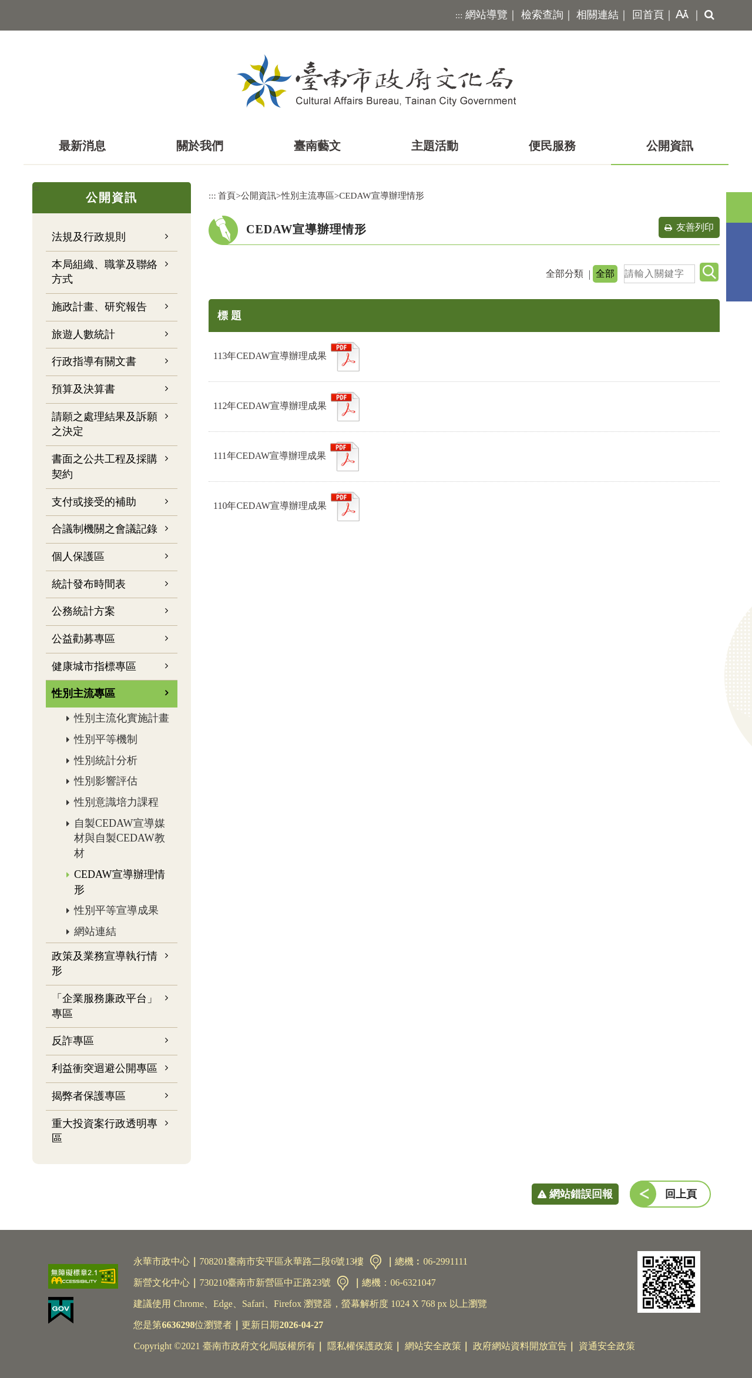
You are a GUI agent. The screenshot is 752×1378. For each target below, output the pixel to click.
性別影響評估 (105, 781)
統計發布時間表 (89, 584)
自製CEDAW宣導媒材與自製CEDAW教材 (119, 838)
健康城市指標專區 (94, 666)
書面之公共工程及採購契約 (104, 466)
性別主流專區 (307, 195)
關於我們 (199, 145)
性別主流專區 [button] (83, 693)
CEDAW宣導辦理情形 (119, 882)
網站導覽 (486, 15)
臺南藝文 (317, 145)
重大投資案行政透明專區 (104, 1131)
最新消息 (82, 145)
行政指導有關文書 (94, 361)
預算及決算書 (83, 389)
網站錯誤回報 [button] (581, 1194)
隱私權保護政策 (360, 1346)
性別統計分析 (105, 760)
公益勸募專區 (83, 639)
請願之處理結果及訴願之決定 (104, 424)
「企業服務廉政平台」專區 (104, 1006)
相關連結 (597, 15)
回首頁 (648, 15)
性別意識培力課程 (116, 802)
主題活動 (434, 145)
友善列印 (695, 227)
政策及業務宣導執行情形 (104, 963)
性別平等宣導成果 (116, 910)
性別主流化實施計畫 (121, 718)
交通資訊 (375, 1262)
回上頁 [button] (681, 1194)
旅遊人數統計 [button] (83, 334)
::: (459, 15)
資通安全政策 (607, 1346)
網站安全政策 (433, 1346)
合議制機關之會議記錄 (104, 529)
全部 (605, 274)
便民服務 (552, 145)
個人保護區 (78, 556)
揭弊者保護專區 (89, 1096)
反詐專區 (73, 1041)
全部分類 (564, 274)
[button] (680, 15)
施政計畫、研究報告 (99, 307)
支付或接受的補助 (94, 502)
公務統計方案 (83, 611)
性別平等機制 (105, 739)
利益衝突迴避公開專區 (104, 1068)
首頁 (227, 195)
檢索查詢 (542, 15)
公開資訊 (669, 145)
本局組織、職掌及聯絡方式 (104, 272)
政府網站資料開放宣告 (520, 1346)
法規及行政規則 (89, 237)
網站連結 (95, 931)
